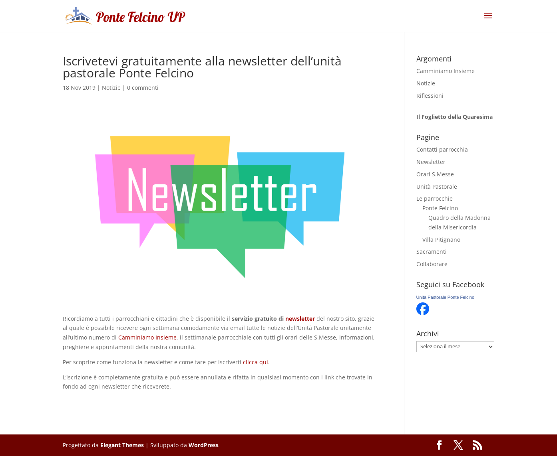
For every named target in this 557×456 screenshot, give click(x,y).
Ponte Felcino (440, 208)
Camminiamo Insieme (147, 337)
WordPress (204, 445)
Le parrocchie (434, 198)
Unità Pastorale (436, 186)
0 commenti (143, 87)
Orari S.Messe (435, 174)
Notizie (111, 87)
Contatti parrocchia (442, 149)
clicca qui (255, 362)
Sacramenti (431, 251)
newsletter (300, 318)
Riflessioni (430, 95)
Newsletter (431, 162)
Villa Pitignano (441, 239)
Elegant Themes (122, 445)
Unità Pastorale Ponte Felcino (445, 297)
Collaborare (432, 264)
